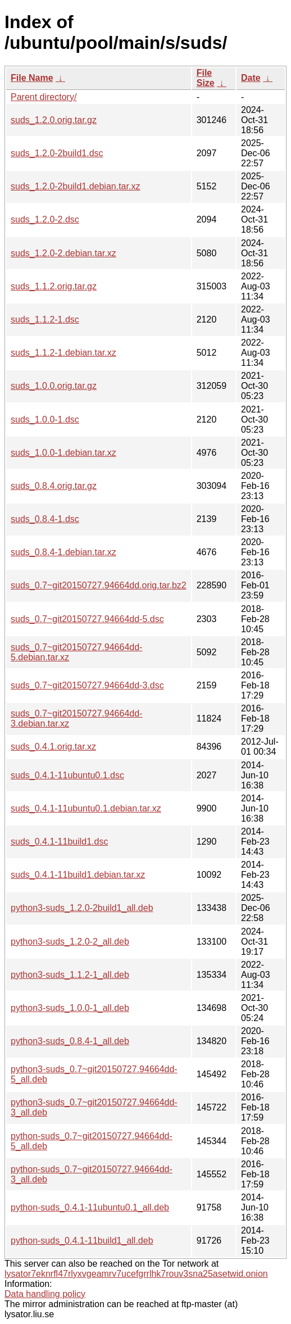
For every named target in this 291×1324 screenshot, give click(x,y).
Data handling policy (44, 1294)
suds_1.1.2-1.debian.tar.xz (63, 352)
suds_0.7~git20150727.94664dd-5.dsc (87, 619)
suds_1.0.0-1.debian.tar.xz (63, 452)
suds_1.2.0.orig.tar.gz (54, 120)
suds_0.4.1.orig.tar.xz (53, 746)
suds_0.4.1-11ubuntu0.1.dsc (67, 775)
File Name (32, 78)
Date (251, 78)
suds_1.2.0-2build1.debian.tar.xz (75, 186)
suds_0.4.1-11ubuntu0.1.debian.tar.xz (86, 808)
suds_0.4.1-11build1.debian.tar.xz (78, 874)
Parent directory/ (43, 97)
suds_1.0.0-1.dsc (45, 419)
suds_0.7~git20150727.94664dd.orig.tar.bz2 (99, 585)
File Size (206, 78)
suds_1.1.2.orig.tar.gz (54, 286)
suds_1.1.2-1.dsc (45, 319)
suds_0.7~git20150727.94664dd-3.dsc (87, 685)
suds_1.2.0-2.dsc (45, 219)
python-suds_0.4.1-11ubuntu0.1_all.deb (90, 1207)
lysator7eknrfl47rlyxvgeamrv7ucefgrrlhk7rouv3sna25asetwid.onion (136, 1273)
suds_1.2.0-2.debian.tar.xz (63, 253)
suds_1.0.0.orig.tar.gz (54, 386)
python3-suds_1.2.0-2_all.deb (70, 941)
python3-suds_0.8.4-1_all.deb (70, 1041)
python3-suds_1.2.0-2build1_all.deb (82, 908)
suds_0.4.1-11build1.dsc (59, 841)
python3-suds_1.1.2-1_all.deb (70, 975)
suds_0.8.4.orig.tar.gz (54, 486)
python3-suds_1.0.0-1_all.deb (70, 1008)
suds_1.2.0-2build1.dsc (57, 153)
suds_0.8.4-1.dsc (45, 519)
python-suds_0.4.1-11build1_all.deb (82, 1240)
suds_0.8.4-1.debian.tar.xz (63, 552)
